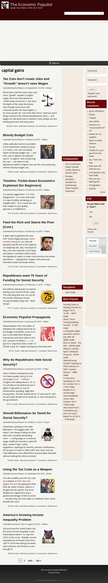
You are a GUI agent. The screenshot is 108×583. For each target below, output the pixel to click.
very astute (94, 121)
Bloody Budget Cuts (18, 135)
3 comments (41, 553)
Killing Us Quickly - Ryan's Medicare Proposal (71, 351)
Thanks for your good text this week (96, 153)
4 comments (41, 266)
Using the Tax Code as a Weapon (27, 469)
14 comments (41, 404)
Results (90, 232)
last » (38, 560)
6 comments (41, 171)
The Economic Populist (31, 4)
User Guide (70, 292)
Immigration (94, 185)
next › (30, 560)
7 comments (41, 460)
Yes (91, 212)
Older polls (92, 229)
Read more (52, 126)
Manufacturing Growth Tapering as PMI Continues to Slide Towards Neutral (72, 366)
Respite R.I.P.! (69, 390)
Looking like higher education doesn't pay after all (71, 334)
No (90, 216)
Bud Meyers (19, 88)
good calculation (96, 111)
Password (92, 80)
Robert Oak (19, 524)
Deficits (92, 188)
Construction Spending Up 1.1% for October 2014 (71, 381)
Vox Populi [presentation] (94, 251)
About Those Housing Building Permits (70, 322)
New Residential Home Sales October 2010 (70, 398)
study (17, 537)
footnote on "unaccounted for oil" (97, 127)
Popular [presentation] (93, 240)
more (102, 192)
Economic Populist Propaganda (26, 317)
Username (92, 70)
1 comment (42, 351)
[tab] (93, 240)
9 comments (41, 213)
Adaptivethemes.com (64, 580)
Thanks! (92, 118)
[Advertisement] (54, 40)
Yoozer (92, 147)
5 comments (41, 308)
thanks (92, 114)
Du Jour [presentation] (93, 246)
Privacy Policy (54, 572)
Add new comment (26, 126)
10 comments (41, 126)
